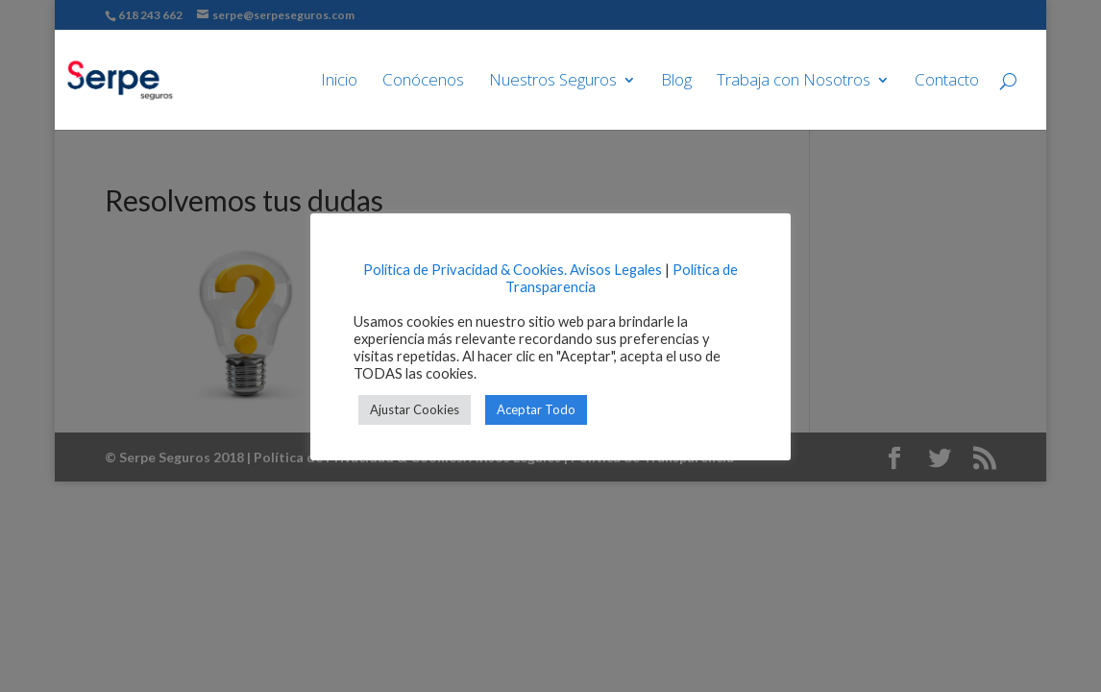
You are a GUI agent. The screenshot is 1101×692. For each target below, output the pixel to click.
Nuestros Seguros (553, 81)
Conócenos (423, 81)
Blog (676, 81)
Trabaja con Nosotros (793, 81)
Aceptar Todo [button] (536, 409)
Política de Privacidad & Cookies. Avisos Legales (512, 269)
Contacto (947, 81)
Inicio (339, 81)
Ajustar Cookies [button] (414, 409)
